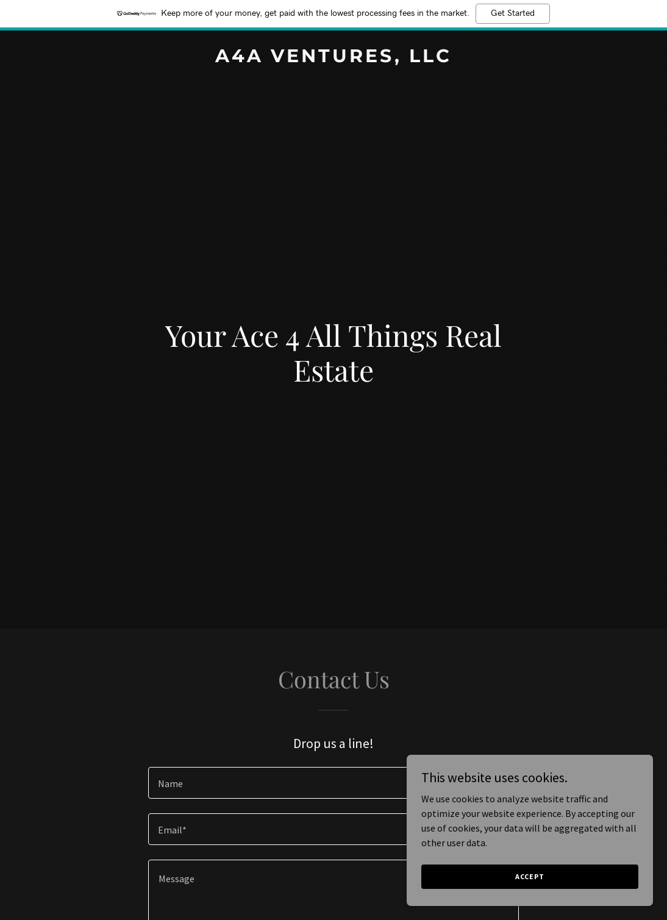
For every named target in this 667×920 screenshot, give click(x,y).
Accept (530, 876)
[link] (333, 58)
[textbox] (333, 783)
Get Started (513, 13)
